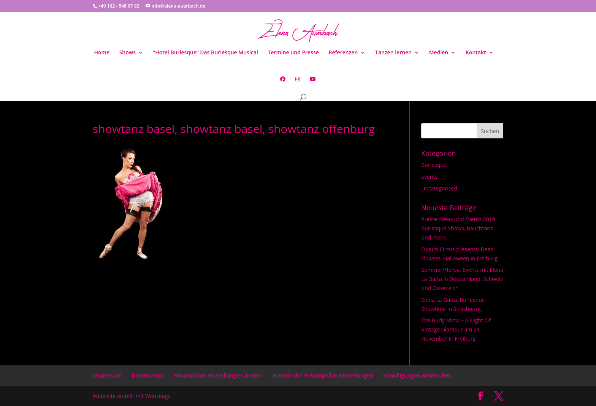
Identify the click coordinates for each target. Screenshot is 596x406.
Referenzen (343, 53)
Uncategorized (439, 188)
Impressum (107, 375)
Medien (439, 53)
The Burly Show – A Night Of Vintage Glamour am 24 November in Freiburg (455, 329)
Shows (127, 53)
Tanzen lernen (393, 53)
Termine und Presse (293, 53)
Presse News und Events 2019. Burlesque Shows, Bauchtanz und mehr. (458, 228)
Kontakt (476, 53)
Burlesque (433, 164)
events (429, 176)
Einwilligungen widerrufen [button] (416, 375)
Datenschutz (148, 375)
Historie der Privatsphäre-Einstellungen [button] (323, 375)
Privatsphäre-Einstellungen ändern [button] (218, 375)
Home (101, 53)
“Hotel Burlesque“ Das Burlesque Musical (205, 53)
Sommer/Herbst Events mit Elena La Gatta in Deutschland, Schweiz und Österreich (462, 279)
